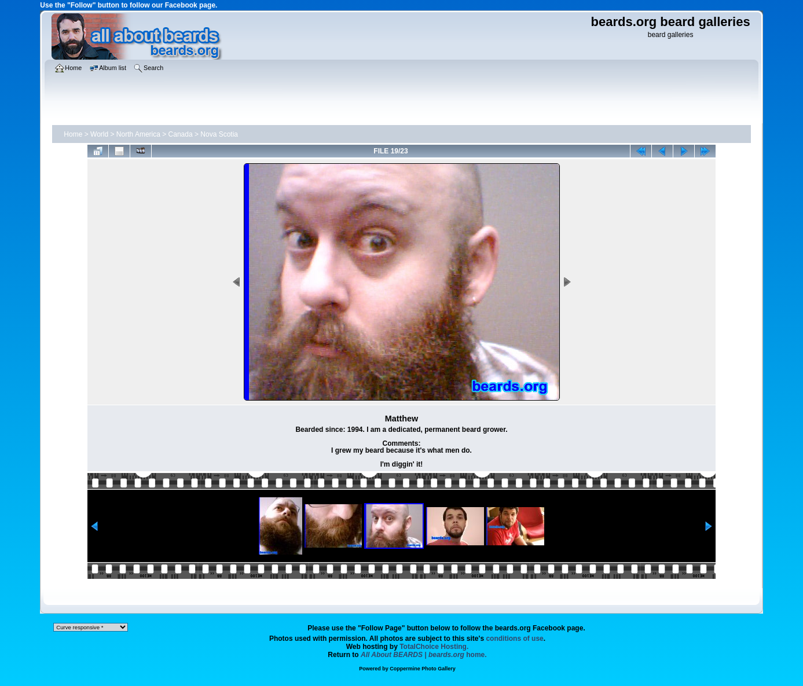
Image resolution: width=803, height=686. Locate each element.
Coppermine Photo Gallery (423, 669)
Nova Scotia (219, 134)
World (99, 134)
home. (424, 655)
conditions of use (514, 638)
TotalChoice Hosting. (433, 647)
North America (138, 134)
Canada (180, 134)
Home (73, 134)
